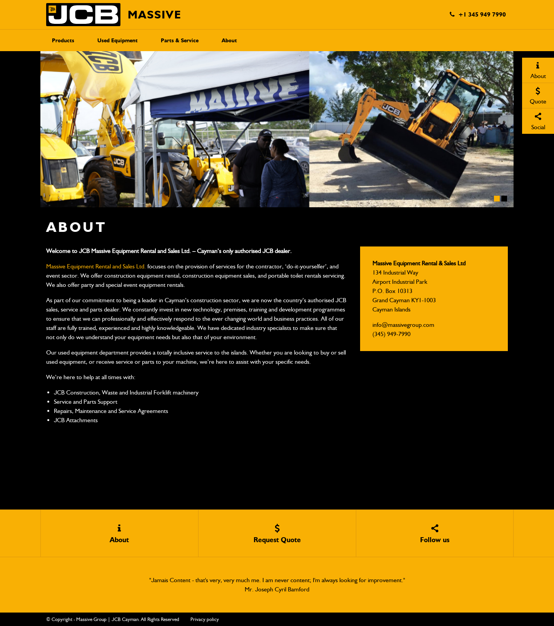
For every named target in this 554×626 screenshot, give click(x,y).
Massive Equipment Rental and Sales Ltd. (96, 266)
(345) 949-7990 (391, 334)
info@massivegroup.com (403, 324)
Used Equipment (117, 40)
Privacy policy (204, 619)
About (229, 40)
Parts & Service (180, 40)
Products (63, 40)
